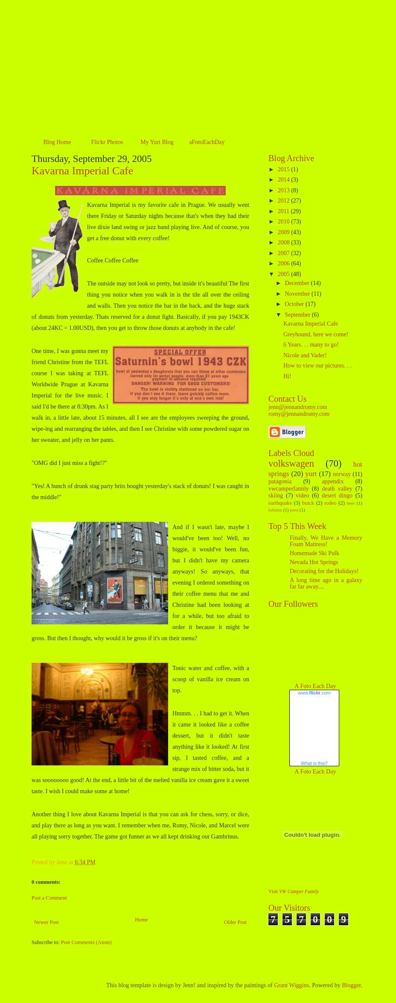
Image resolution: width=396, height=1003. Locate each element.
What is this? (314, 763)
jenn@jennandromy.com (297, 407)
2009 (284, 232)
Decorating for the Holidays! (324, 571)
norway (342, 474)
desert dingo (337, 495)
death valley (337, 488)
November (298, 294)
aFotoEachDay (206, 142)
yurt (311, 474)
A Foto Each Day (315, 686)
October (295, 304)
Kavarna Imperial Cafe (82, 171)
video (302, 495)
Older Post (235, 922)
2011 (284, 211)
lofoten (275, 509)
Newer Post (46, 922)
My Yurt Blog (156, 142)
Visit (293, 891)
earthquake (280, 503)
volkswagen (291, 463)
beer (350, 503)
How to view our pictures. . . (317, 365)
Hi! (287, 376)
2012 (284, 200)
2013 (284, 190)
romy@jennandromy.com (298, 414)
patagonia (279, 481)
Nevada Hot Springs (314, 562)
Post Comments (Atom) (86, 942)
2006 (284, 263)
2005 (284, 274)
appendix (333, 481)
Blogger (351, 985)
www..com (314, 692)
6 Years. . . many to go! (311, 344)
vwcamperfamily (288, 488)
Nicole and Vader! (305, 355)
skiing (275, 495)
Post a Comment (49, 898)
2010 (284, 221)
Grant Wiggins (291, 985)
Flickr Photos (107, 142)
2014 (284, 179)
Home (141, 920)
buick (308, 503)
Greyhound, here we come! (315, 334)
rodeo (330, 503)
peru (294, 509)
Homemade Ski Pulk (314, 553)
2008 (284, 242)
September (298, 315)
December (298, 283)
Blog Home (57, 142)
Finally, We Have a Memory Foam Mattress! (326, 541)
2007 (284, 253)
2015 (284, 169)
